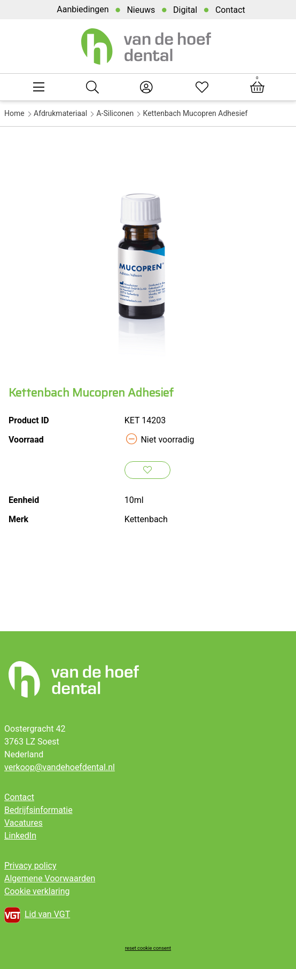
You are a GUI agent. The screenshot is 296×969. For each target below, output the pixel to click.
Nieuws (141, 10)
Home (14, 113)
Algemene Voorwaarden (49, 878)
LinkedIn (20, 836)
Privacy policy (30, 866)
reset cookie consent (148, 948)
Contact (230, 10)
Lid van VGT (37, 915)
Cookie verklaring (37, 891)
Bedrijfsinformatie (38, 810)
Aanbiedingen (82, 9)
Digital (185, 10)
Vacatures (23, 823)
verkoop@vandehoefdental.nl (59, 767)
